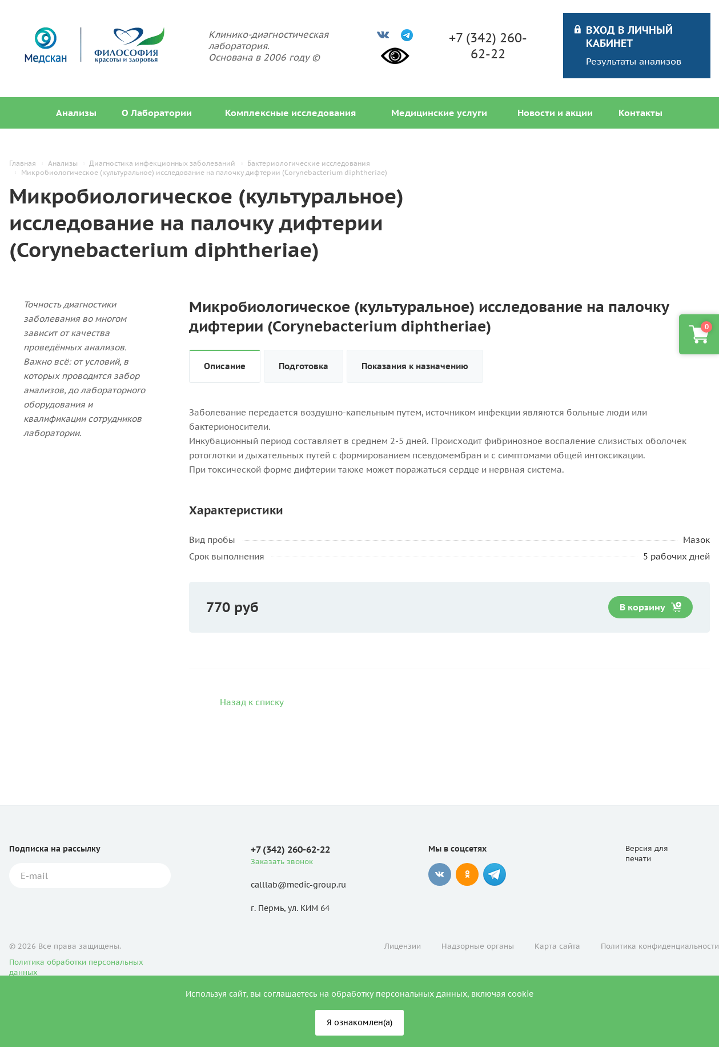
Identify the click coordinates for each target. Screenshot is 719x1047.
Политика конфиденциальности (660, 946)
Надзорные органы (477, 946)
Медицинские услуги (439, 112)
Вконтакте (439, 874)
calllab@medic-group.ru (298, 885)
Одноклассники (467, 874)
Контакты (640, 112)
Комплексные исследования (290, 112)
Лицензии (402, 946)
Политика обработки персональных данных (76, 967)
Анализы (76, 112)
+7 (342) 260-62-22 (488, 46)
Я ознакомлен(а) (359, 1022)
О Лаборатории (157, 112)
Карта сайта (557, 946)
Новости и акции (555, 112)
